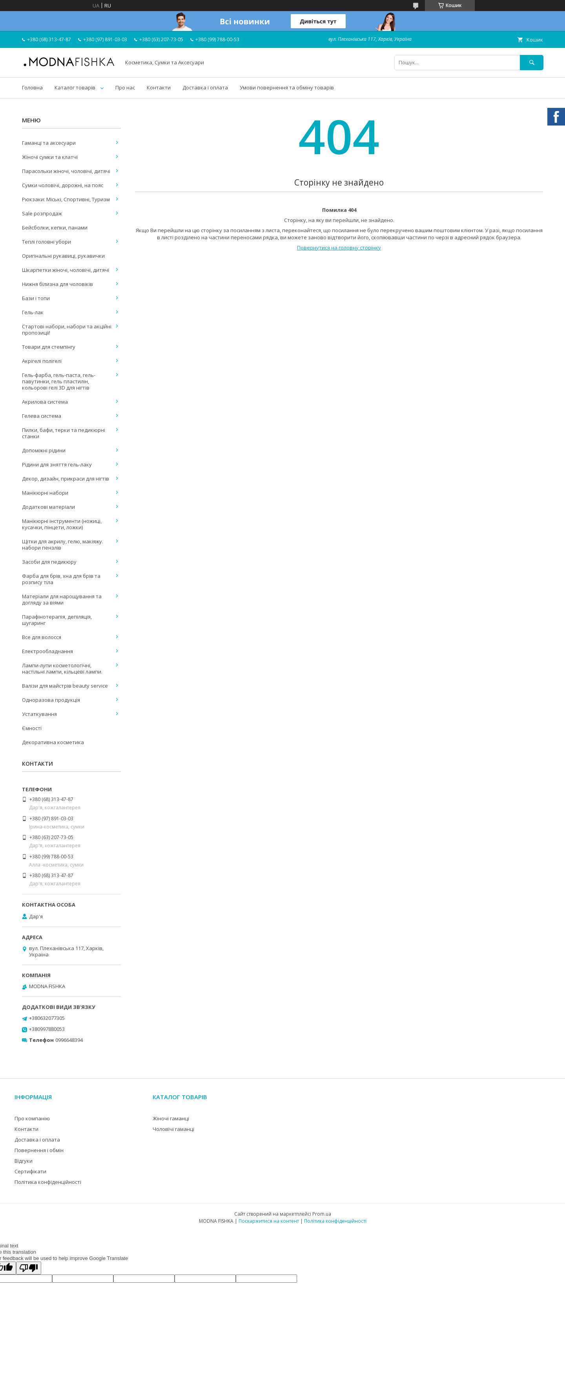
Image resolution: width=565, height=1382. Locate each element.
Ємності (32, 728)
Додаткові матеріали (48, 506)
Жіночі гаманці (171, 1118)
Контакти (159, 87)
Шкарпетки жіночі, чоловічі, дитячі (65, 269)
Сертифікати (30, 1171)
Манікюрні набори (45, 492)
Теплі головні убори (46, 241)
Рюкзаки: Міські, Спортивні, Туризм (66, 199)
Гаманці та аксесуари (49, 142)
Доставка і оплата (205, 87)
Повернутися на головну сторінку (339, 247)
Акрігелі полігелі (42, 360)
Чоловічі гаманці (173, 1129)
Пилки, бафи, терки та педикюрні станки (63, 433)
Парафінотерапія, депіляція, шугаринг (57, 619)
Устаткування (39, 713)
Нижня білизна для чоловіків (57, 284)
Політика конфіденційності (48, 1181)
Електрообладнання (47, 651)
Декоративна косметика (53, 742)
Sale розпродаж (42, 213)
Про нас (125, 87)
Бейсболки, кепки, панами (54, 227)
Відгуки (24, 1160)
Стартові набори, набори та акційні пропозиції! (66, 329)
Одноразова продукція (51, 699)
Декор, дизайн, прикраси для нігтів (65, 478)
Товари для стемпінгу (48, 346)
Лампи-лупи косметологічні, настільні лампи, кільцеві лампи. (62, 668)
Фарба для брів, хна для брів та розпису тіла (61, 579)
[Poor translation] (28, 1268)
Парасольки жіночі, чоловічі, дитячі (66, 171)
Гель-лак (33, 312)
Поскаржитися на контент (269, 1221)
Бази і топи (36, 298)
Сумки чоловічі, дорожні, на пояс (62, 185)
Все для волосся (41, 637)
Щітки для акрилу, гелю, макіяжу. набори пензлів (62, 544)
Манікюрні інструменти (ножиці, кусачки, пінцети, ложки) (62, 524)
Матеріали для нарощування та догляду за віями (62, 599)
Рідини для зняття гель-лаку (57, 464)
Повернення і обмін (39, 1150)
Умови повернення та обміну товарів (287, 87)
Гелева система (41, 415)
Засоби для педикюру (49, 561)
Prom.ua (321, 1214)
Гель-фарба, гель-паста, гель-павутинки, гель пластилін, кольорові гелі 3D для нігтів (58, 381)
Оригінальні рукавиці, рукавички (63, 255)
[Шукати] (531, 62)
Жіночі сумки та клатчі (50, 156)
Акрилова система (45, 401)
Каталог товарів (75, 87)
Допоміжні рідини (44, 450)
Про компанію (32, 1118)
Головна (32, 87)
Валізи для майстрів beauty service (65, 685)
